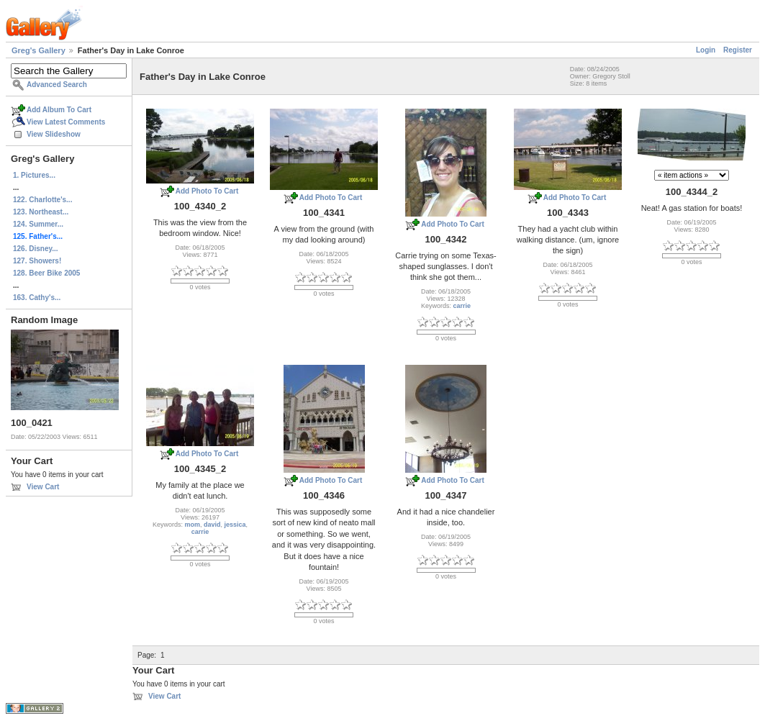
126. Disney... (35, 249)
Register (737, 50)
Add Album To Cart (59, 110)
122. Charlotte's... (42, 200)
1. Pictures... (34, 175)
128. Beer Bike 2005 (46, 273)
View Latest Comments (66, 122)
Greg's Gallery (38, 50)
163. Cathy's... (36, 297)
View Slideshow (54, 134)
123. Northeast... (40, 212)
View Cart (43, 487)
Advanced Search (57, 85)
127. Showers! (37, 261)
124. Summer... (38, 224)
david (212, 524)
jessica (235, 524)
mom (192, 524)
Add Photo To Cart (207, 191)
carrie (462, 305)
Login (705, 50)
